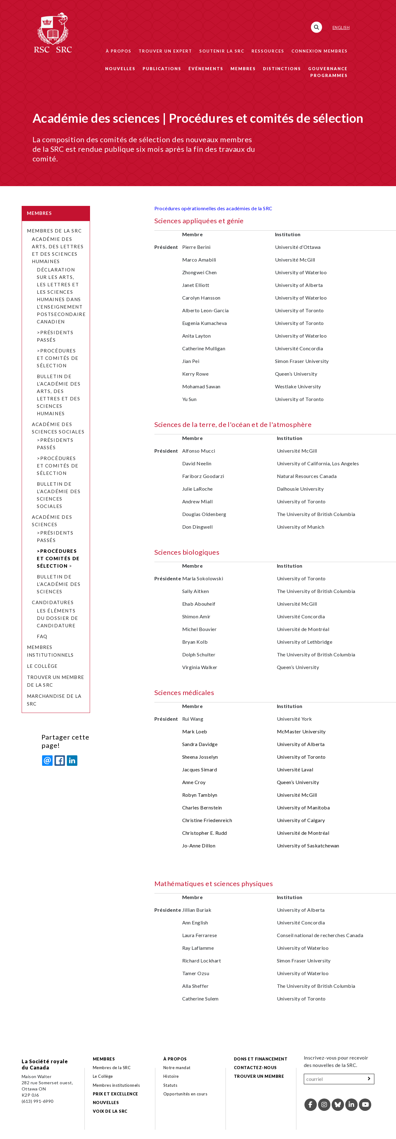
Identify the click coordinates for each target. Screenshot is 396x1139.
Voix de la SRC (110, 1111)
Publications (162, 68)
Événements (205, 68)
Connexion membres (319, 51)
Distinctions (282, 68)
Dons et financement (260, 1058)
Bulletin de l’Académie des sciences (58, 584)
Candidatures (53, 602)
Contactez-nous (255, 1067)
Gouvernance (328, 68)
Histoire (171, 1076)
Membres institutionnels (116, 1085)
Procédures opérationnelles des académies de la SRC (213, 208)
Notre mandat (177, 1067)
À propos (118, 51)
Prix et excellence (115, 1093)
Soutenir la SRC (221, 51)
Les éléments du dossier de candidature (57, 618)
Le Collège (42, 666)
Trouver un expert (165, 51)
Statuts (170, 1085)
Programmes (329, 75)
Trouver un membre (259, 1076)
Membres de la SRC (54, 230)
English (341, 27)
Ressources (268, 51)
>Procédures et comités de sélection (58, 358)
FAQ (42, 636)
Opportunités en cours (186, 1093)
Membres (243, 68)
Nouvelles (120, 68)
